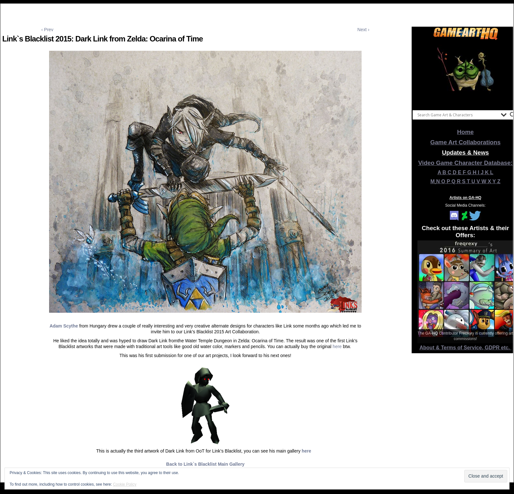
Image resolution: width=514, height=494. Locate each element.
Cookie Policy (124, 484)
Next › (363, 29)
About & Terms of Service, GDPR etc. (465, 347)
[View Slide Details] (465, 74)
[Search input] (457, 114)
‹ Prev (47, 29)
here (337, 346)
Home (465, 132)
